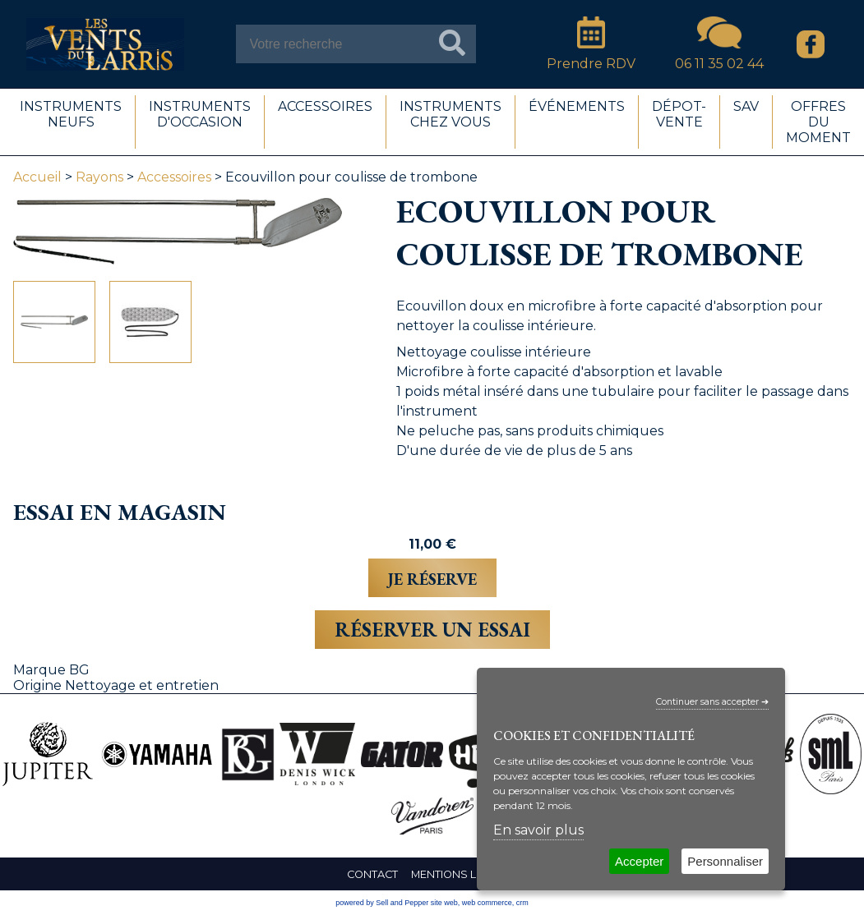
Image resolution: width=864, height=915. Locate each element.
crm (522, 903)
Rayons (99, 177)
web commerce (487, 903)
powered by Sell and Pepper (381, 903)
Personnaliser (725, 861)
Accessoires (174, 177)
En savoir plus (538, 830)
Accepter (639, 861)
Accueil (37, 177)
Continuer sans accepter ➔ (712, 702)
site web (444, 903)
